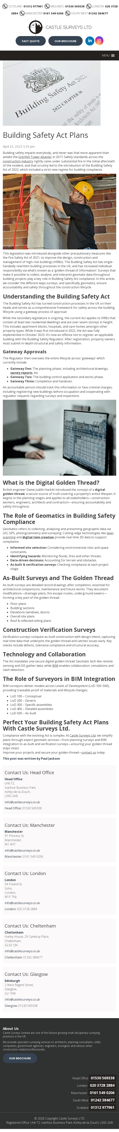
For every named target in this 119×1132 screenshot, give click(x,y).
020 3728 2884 (102, 1085)
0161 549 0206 (102, 1092)
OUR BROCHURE (65, 41)
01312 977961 (102, 1107)
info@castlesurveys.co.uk (22, 802)
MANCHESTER (41, 13)
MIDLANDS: (65, 6)
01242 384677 (102, 1100)
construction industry (18, 161)
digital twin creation (38, 537)
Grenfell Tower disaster (35, 157)
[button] (106, 55)
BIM (55, 666)
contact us (89, 752)
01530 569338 (102, 1077)
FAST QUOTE (31, 41)
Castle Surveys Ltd (82, 735)
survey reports (21, 373)
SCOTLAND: (22, 6)
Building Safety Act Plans (45, 135)
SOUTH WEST (86, 13)
